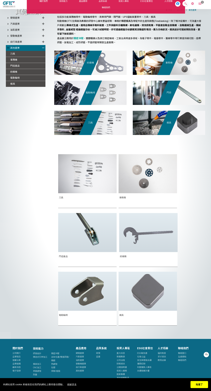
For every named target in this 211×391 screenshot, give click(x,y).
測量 (35, 330)
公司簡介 (16, 308)
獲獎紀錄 (141, 319)
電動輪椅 (15, 117)
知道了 (199, 384)
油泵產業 (13, 69)
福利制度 (162, 308)
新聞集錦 (121, 312)
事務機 (13, 99)
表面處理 (37, 326)
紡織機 (13, 111)
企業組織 (16, 319)
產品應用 (74, 6)
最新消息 (16, 322)
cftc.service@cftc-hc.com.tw (30, 354)
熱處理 (54, 319)
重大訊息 (121, 308)
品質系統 (93, 6)
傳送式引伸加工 (40, 312)
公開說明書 (122, 322)
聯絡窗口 (182, 308)
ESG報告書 (142, 308)
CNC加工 (37, 323)
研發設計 (37, 309)
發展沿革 (16, 315)
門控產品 (15, 105)
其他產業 (13, 87)
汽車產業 (13, 63)
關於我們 (37, 6)
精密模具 (126, 61)
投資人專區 (113, 6)
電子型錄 (16, 326)
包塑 (53, 323)
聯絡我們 (174, 6)
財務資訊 (121, 319)
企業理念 (16, 312)
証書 (98, 312)
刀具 (12, 93)
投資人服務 (122, 326)
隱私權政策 (34, 373)
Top (206, 354)
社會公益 (141, 312)
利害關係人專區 (144, 322)
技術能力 (56, 6)
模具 (12, 123)
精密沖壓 (55, 309)
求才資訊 (162, 312)
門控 (169, 132)
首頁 (170, 50)
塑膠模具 (90, 78)
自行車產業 (14, 81)
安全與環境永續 (144, 315)
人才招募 (156, 6)
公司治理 (121, 315)
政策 (98, 308)
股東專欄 (121, 329)
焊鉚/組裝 (55, 326)
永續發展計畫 (143, 326)
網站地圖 (45, 373)
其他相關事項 (123, 333)
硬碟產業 (13, 57)
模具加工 (37, 319)
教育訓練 (162, 315)
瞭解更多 (72, 384)
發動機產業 (14, 75)
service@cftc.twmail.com (86, 354)
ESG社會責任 (135, 6)
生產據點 (182, 312)
